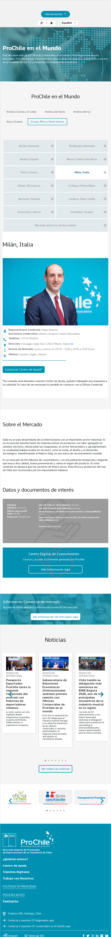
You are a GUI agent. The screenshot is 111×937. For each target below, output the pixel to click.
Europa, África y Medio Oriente (47, 121)
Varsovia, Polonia (35, 199)
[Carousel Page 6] (62, 760)
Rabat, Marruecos (35, 186)
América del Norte (55, 111)
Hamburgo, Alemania (87, 146)
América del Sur (82, 111)
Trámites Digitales (16, 872)
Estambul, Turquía (88, 212)
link (71, 343)
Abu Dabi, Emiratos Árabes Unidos (70, 225)
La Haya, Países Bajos (87, 186)
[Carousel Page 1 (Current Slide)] (45, 760)
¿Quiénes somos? (15, 859)
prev (9, 692)
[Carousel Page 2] (48, 760)
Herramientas (54, 14)
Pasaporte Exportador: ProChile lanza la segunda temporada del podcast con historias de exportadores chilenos (18, 694)
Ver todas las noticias (55, 769)
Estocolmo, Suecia (35, 212)
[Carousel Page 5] (59, 760)
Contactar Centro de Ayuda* (23, 369)
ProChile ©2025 (14, 894)
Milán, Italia (90, 172)
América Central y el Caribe (21, 111)
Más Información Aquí (55, 569)
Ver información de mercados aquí (55, 617)
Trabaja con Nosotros (18, 878)
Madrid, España (36, 159)
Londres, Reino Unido (87, 199)
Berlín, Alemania (36, 146)
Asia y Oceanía (14, 121)
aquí (51, 920)
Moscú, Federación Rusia (86, 159)
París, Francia (37, 172)
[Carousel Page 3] (52, 760)
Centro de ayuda (14, 865)
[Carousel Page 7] (65, 760)
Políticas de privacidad (19, 886)
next (101, 692)
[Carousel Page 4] (55, 760)
